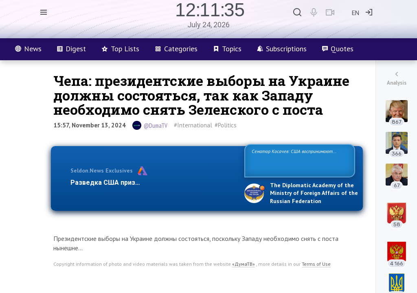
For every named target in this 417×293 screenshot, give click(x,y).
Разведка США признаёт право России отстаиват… (152, 182)
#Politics (226, 125)
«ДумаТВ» (243, 264)
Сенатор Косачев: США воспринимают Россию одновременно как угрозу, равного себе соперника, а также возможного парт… (298, 160)
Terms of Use (316, 264)
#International (193, 125)
